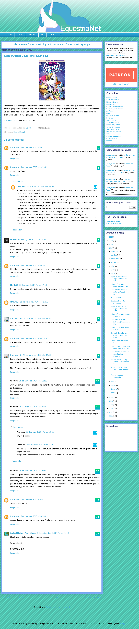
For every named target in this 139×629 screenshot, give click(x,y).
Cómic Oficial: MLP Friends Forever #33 (120, 315)
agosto (114, 262)
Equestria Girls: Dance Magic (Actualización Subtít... (119, 335)
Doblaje (114, 107)
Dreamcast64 (16, 319)
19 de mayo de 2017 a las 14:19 (40, 186)
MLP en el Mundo (112, 116)
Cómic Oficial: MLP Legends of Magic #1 (119, 285)
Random (109, 141)
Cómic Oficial (19, 132)
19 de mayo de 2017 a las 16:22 (34, 265)
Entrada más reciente (14, 597)
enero (113, 393)
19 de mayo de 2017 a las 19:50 (37, 355)
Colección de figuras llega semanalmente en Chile (120, 347)
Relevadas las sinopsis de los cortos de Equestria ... (120, 369)
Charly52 (14, 285)
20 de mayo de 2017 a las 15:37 (33, 471)
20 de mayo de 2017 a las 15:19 (39, 445)
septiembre (115, 259)
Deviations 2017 (11, 121)
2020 (111, 237)
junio (113, 270)
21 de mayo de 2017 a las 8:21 (33, 499)
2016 (111, 397)
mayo (113, 274)
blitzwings (14, 302)
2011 (111, 416)
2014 (111, 405)
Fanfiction (109, 111)
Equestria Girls (111, 138)
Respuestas (18, 181)
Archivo (51, 34)
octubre (114, 255)
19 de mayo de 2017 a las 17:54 (33, 285)
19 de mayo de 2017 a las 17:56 (34, 302)
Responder (14, 158)
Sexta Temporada (112, 129)
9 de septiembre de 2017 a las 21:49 (53, 533)
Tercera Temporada (113, 123)
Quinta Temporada (113, 127)
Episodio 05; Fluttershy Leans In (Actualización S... (120, 362)
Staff (61, 34)
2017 (111, 248)
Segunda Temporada (113, 120)
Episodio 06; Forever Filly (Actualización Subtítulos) (120, 354)
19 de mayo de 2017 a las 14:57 (32, 240)
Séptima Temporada (113, 132)
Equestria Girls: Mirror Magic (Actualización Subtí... (119, 279)
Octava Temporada (113, 134)
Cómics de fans (112, 98)
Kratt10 (13, 240)
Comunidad (32, 34)
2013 (111, 409)
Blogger (123, 624)
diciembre (115, 251)
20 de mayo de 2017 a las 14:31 (40, 432)
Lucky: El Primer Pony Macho (23, 533)
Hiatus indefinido (117, 298)
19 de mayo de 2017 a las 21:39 (33, 381)
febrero (114, 389)
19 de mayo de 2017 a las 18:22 (37, 319)
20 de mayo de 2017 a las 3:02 (32, 407)
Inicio (55, 597)
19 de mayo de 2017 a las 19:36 (34, 338)
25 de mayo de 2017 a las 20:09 (34, 516)
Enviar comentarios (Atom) (58, 607)
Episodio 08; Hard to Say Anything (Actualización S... (120, 292)
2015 (111, 401)
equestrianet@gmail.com (115, 55)
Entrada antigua (92, 597)
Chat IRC (20, 34)
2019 (111, 241)
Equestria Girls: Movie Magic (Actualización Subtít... (119, 309)
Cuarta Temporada (113, 125)
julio (113, 266)
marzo (113, 385)
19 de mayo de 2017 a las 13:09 (34, 167)
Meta (108, 113)
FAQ (42, 34)
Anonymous (110, 155)
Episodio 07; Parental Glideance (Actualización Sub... (120, 322)
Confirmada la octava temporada (118, 302)
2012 (111, 412)
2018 (111, 244)
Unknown (14, 147)
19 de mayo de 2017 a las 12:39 (34, 147)
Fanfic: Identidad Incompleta (117, 376)
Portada (9, 34)
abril (113, 382)
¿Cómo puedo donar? (121, 84)
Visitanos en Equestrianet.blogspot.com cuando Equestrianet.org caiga (52, 44)
